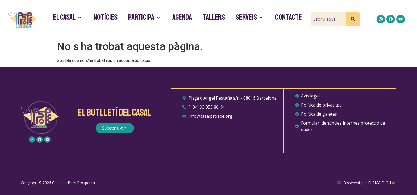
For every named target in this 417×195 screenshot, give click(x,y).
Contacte (288, 17)
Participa (145, 17)
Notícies (106, 17)
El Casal (68, 17)
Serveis (250, 17)
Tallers (214, 17)
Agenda (182, 17)
